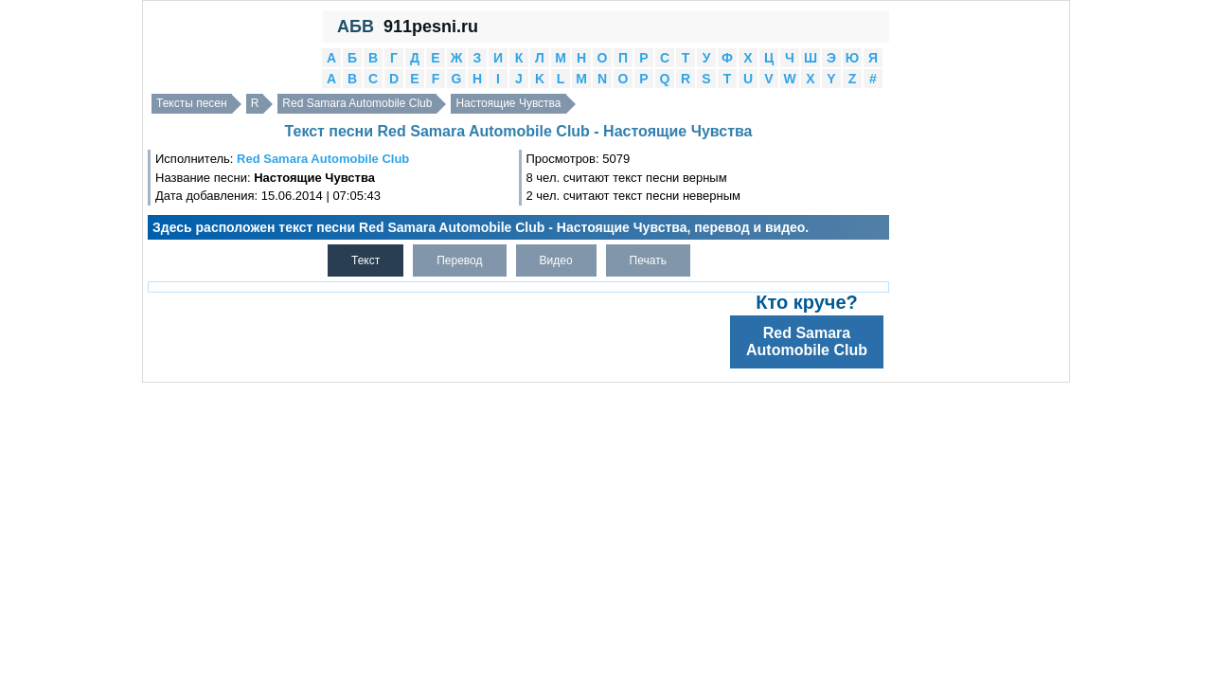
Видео (556, 260)
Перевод (459, 260)
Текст (365, 260)
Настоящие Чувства (508, 103)
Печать (648, 260)
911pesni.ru (430, 26)
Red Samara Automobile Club (357, 103)
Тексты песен (191, 103)
